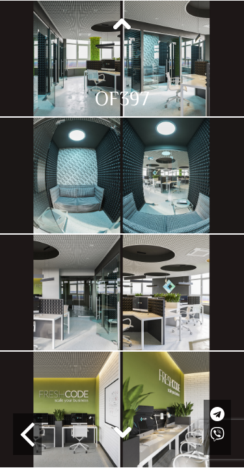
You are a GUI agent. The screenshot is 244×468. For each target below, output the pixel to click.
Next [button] (122, 431)
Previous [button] (122, 24)
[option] (122, 58)
